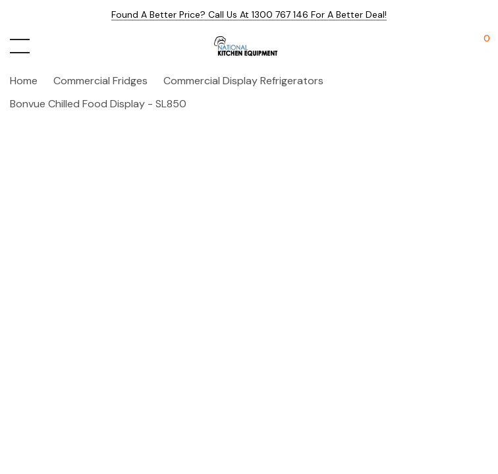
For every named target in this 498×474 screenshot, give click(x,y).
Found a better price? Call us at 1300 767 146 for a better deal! (249, 14)
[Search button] (48, 46)
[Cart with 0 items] (480, 46)
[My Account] (453, 46)
